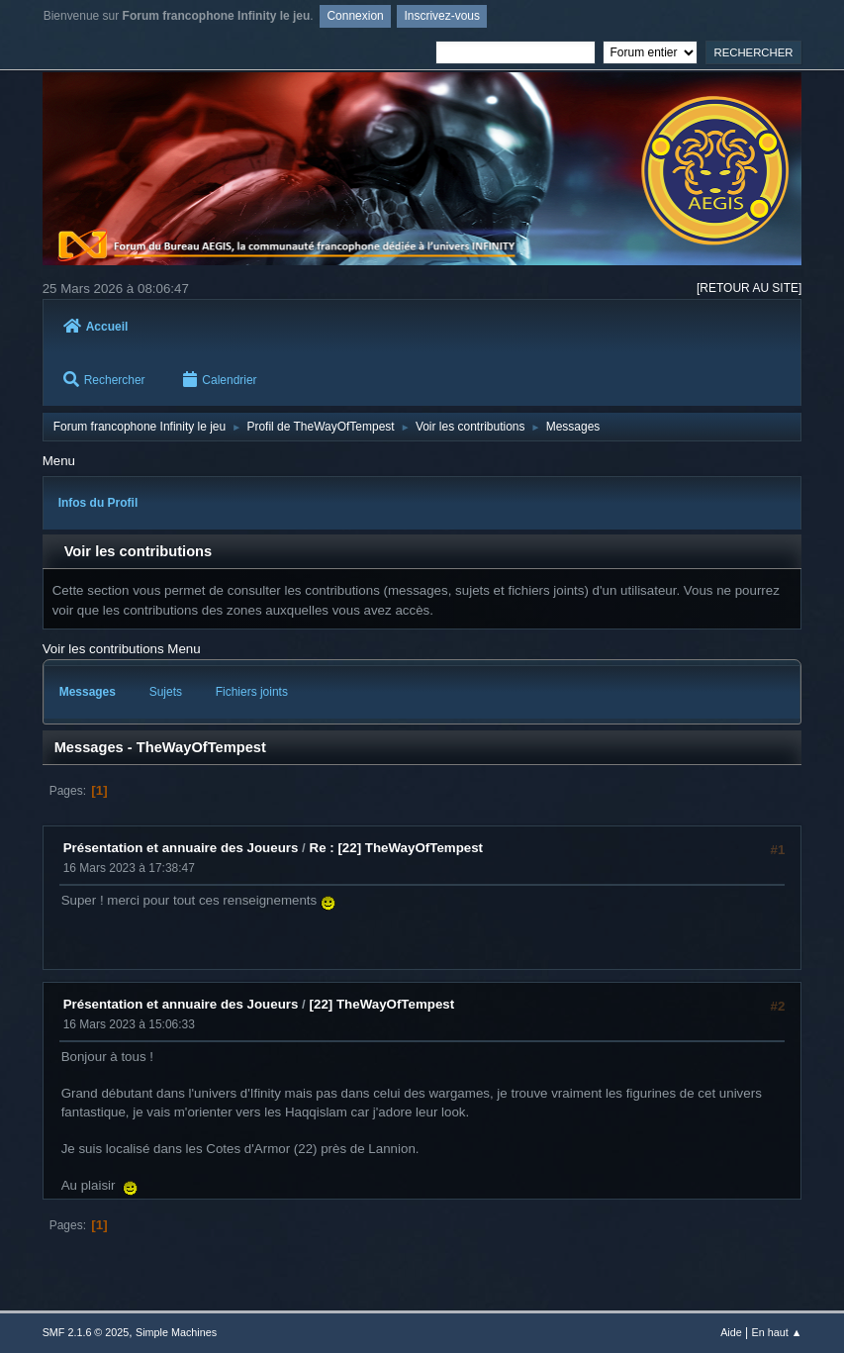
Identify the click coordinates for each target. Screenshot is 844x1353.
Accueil (96, 327)
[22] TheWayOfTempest (382, 1004)
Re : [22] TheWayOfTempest (397, 847)
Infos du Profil (98, 503)
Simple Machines (176, 1332)
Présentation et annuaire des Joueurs (181, 847)
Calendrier (219, 379)
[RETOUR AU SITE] (749, 288)
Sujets (165, 692)
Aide (731, 1332)
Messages (87, 692)
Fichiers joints (252, 692)
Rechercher (104, 379)
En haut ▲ (777, 1332)
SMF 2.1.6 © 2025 (86, 1332)
